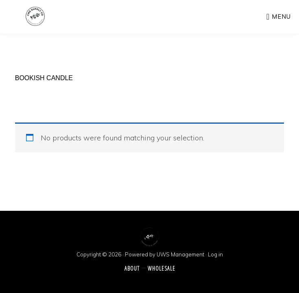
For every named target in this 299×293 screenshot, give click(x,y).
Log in (215, 254)
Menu (281, 16)
